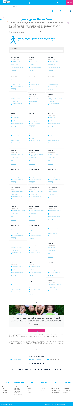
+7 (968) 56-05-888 (15, 101)
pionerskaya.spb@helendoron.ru (36, 233)
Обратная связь (66, 389)
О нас (31, 3)
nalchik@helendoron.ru (53, 121)
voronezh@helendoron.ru (53, 65)
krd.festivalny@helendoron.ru (17, 84)
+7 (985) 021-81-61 (15, 120)
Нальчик (50, 113)
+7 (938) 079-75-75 (52, 120)
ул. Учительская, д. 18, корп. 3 (18, 173)
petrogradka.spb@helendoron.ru (54, 196)
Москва (13, 94)
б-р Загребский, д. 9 (53, 247)
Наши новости (54, 387)
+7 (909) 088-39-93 (52, 287)
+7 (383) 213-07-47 (33, 138)
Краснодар (14, 76)
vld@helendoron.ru (15, 65)
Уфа (12, 262)
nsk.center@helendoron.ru (35, 140)
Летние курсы (17, 387)
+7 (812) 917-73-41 (33, 157)
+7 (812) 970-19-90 (15, 194)
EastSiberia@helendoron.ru (16, 289)
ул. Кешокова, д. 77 (53, 117)
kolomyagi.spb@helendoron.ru (17, 233)
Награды (29, 395)
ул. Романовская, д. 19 (16, 98)
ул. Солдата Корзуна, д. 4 (36, 173)
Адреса (64, 387)
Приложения (38, 3)
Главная (13, 6)
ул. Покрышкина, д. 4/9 (53, 79)
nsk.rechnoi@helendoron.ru (54, 140)
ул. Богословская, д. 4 (53, 154)
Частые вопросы (18, 397)
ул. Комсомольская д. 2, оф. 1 (54, 266)
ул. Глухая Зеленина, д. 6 (54, 191)
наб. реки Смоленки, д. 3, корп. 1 (18, 154)
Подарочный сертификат (17, 395)
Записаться (13, 70)
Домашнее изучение (41, 394)
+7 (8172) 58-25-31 (33, 64)
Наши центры (62, 2)
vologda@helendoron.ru (35, 65)
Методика (29, 389)
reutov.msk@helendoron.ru (16, 121)
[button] (1, 19)
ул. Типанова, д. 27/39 (53, 173)
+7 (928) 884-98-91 (33, 101)
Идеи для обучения (55, 393)
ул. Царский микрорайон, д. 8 (37, 284)
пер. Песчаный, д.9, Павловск (18, 247)
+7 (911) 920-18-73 (52, 213)
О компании (30, 387)
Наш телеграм (66, 391)
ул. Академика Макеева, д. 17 (55, 284)
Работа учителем (67, 393)
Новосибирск (33, 132)
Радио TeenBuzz (42, 391)
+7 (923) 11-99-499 (52, 138)
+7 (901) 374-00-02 (33, 194)
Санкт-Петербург (34, 150)
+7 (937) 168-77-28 (33, 269)
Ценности (29, 393)
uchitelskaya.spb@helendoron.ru (17, 177)
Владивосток (15, 57)
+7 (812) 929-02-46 (52, 194)
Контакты (49, 3)
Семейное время (55, 391)
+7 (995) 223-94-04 (52, 101)
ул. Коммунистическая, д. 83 (17, 266)
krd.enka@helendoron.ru (53, 84)
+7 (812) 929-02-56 (33, 213)
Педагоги (29, 391)
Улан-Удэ (50, 262)
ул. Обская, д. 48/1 (52, 135)
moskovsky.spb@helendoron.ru (54, 177)
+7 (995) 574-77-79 (15, 138)
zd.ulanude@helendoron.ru (53, 270)
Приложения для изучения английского (43, 388)
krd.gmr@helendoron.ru (35, 84)
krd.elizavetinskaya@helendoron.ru (36, 103)
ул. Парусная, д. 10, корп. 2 (36, 79)
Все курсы (4, 387)
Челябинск (51, 280)
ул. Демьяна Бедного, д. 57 (36, 135)
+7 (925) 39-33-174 (33, 120)
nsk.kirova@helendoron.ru (16, 140)
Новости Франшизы (55, 395)
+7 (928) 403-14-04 (52, 82)
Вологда (31, 57)
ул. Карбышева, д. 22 (16, 61)
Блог (43, 3)
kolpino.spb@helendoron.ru (17, 196)
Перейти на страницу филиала (17, 67)
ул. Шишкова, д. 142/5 (53, 61)
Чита (12, 281)
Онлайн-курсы (17, 389)
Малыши (4, 389)
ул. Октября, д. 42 (15, 117)
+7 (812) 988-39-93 (52, 250)
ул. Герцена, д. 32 (34, 61)
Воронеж (50, 57)
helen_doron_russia (36, 361)
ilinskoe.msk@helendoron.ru (17, 103)
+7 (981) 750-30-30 (15, 250)
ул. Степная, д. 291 (34, 98)
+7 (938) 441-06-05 (33, 250)
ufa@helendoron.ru (15, 270)
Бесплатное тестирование (17, 392)
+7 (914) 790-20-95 (15, 64)
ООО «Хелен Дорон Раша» (51, 406)
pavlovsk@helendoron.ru (16, 252)
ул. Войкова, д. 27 (34, 247)
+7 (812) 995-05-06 (15, 213)
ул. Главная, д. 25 (15, 229)
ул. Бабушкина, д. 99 (16, 284)
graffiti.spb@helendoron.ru (53, 233)
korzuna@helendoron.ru (35, 177)
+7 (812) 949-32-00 (15, 157)
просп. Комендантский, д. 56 (55, 210)
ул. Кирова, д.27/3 (15, 135)
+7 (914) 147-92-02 (15, 287)
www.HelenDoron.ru (17, 361)
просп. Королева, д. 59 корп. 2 (55, 228)
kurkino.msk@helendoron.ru (35, 121)
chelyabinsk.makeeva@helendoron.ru (55, 289)
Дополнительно (25, 3)
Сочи (30, 244)
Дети (3, 391)
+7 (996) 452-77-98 (52, 64)
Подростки (4, 395)
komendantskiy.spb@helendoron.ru (55, 214)
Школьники (4, 393)
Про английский (55, 389)
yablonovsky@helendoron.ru (54, 103)
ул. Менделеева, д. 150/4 (35, 266)
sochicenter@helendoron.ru (35, 252)
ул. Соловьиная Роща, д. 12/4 (36, 117)
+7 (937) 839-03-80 (15, 269)
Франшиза (65, 395)
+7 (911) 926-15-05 (52, 157)
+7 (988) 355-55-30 (33, 82)
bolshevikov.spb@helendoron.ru (36, 196)
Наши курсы (17, 3)
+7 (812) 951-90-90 (52, 231)
